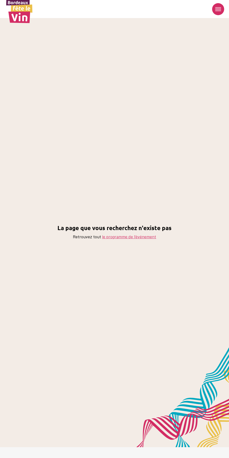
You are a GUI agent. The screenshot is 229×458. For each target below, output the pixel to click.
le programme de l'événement (129, 236)
